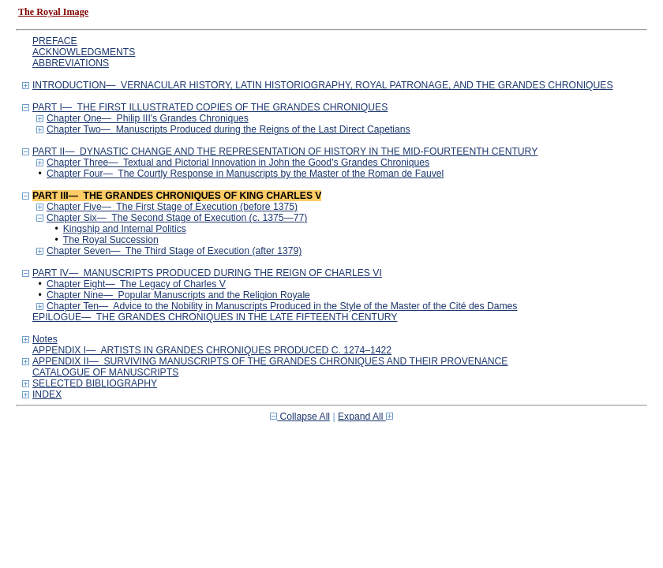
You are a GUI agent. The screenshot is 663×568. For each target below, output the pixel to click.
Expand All (365, 416)
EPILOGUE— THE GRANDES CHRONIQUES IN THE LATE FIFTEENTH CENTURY (214, 317)
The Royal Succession (111, 239)
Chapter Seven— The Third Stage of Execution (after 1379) (174, 250)
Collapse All (300, 416)
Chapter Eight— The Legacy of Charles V (136, 284)
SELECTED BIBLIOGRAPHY (94, 383)
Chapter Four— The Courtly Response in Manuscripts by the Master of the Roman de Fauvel (245, 173)
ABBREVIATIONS (70, 63)
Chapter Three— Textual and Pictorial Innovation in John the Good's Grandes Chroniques (238, 162)
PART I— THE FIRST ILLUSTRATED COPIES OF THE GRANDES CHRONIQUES (210, 107)
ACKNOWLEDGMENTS (83, 52)
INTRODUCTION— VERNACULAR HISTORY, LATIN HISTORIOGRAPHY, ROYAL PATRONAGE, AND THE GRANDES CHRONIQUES (322, 85)
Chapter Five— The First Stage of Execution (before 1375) (172, 206)
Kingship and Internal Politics (124, 228)
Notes (45, 339)
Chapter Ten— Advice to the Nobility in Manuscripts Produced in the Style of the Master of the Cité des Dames (282, 306)
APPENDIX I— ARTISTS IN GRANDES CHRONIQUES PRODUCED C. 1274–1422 (211, 350)
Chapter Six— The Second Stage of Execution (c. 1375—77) (177, 217)
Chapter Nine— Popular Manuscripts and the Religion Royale (178, 295)
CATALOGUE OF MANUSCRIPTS (105, 372)
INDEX (47, 394)
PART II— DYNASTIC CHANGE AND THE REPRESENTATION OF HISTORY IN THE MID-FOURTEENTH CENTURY (285, 151)
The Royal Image (53, 11)
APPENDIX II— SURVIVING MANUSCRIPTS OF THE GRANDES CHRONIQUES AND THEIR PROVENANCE (270, 361)
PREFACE (54, 41)
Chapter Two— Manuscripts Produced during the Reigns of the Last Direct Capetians (228, 129)
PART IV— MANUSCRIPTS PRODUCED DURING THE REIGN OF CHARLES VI (207, 272)
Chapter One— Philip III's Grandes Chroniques (148, 118)
